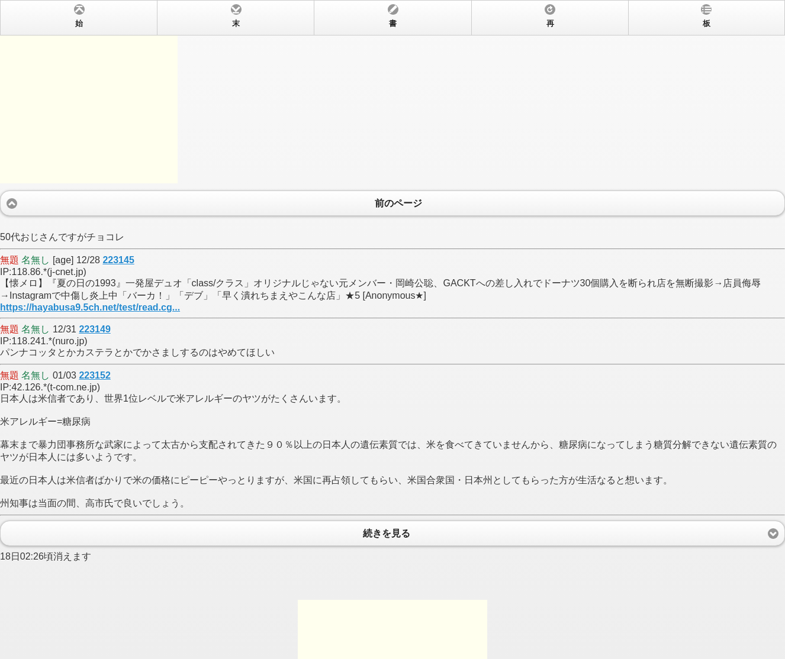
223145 (118, 260)
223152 (94, 375)
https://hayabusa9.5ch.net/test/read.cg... (90, 307)
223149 (94, 329)
